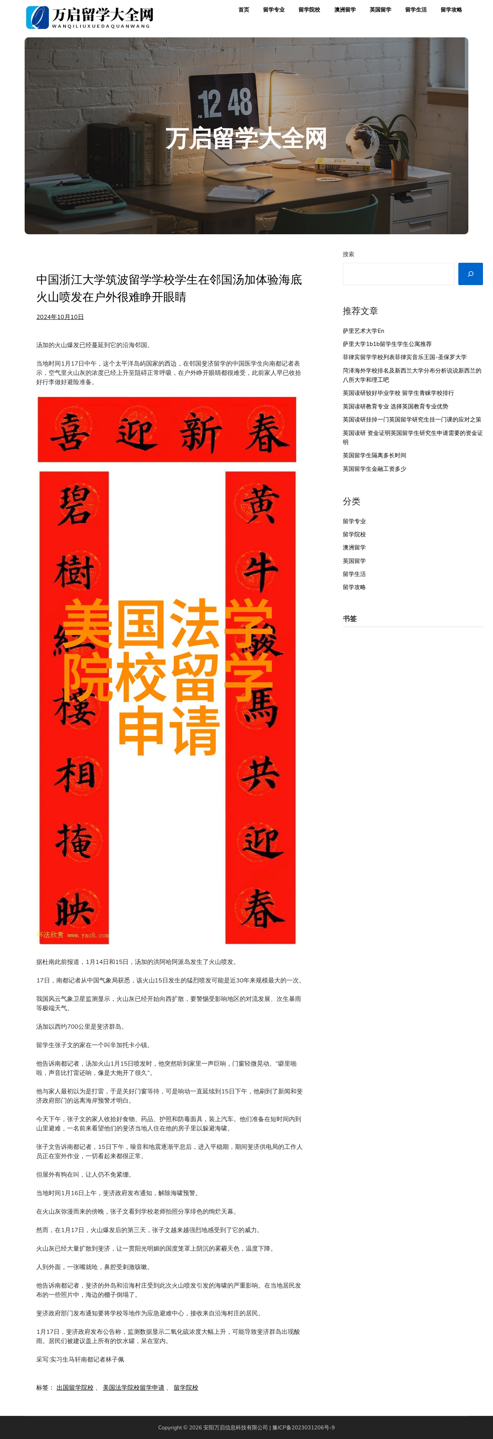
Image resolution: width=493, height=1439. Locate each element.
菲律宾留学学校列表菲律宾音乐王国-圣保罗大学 (404, 357)
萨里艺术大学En (363, 331)
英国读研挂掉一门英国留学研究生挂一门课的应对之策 (412, 419)
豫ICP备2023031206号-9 (303, 1427)
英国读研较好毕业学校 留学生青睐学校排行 (398, 393)
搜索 (348, 254)
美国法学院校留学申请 (133, 1388)
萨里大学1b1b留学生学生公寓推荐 (387, 344)
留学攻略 (451, 9)
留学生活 (416, 9)
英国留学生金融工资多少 (374, 469)
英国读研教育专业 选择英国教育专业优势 (395, 406)
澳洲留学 (345, 9)
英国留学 (380, 9)
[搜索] (470, 274)
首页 (243, 9)
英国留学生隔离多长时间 (374, 455)
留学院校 (309, 9)
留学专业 (274, 9)
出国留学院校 (75, 1388)
